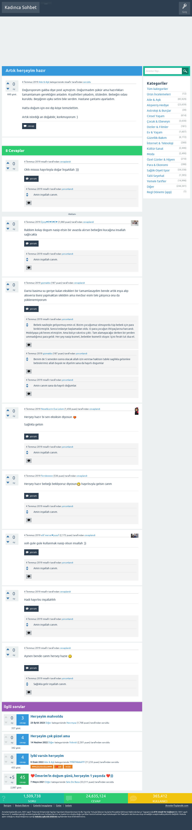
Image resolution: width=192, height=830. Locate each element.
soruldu (87, 82)
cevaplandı (65, 161)
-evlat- (68, 767)
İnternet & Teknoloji (160, 143)
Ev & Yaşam (154, 132)
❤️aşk (59, 767)
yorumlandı (67, 189)
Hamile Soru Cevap (132, 10)
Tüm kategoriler (157, 88)
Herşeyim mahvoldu (47, 716)
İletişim (7, 806)
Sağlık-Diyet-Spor (158, 170)
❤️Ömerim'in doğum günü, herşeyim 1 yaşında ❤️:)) (72, 776)
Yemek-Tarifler (156, 181)
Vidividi (73, 742)
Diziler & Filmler (157, 127)
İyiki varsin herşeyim (47, 756)
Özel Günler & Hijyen (161, 159)
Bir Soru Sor (112, 10)
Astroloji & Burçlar (159, 110)
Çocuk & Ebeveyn (158, 121)
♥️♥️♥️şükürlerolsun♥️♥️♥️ (42, 767)
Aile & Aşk (44, 82)
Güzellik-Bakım (157, 137)
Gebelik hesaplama (42, 806)
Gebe (58, 806)
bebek (68, 806)
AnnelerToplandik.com (176, 805)
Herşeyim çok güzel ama (50, 736)
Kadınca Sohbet (21, 7)
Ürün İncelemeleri (159, 94)
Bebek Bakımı (153, 10)
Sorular (46, 10)
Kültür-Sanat (155, 148)
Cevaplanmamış (62, 10)
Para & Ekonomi (157, 165)
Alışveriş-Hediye (158, 105)
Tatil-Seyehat (155, 175)
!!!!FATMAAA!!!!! (77, 762)
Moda (150, 154)
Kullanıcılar (96, 10)
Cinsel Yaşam (155, 116)
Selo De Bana (73, 782)
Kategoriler (80, 10)
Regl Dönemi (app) (159, 192)
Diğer (48, 723)
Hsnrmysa (71, 723)
